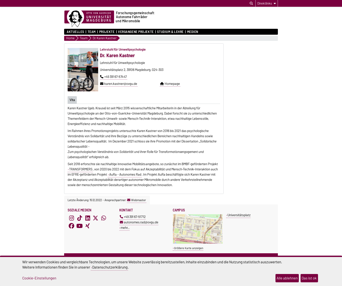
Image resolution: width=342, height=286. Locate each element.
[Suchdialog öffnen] (251, 3)
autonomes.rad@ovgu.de (139, 222)
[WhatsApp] (104, 218)
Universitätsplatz (239, 215)
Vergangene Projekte (136, 31)
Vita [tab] (72, 99)
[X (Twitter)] (95, 218)
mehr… (125, 227)
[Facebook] (71, 226)
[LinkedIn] (88, 218)
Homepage (170, 83)
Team (92, 31)
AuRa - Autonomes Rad (125, 174)
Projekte (107, 31)
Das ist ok (309, 278)
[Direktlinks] (267, 3)
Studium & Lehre (170, 31)
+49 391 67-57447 (113, 76)
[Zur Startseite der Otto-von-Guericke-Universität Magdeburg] (89, 19)
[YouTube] (80, 226)
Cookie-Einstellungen (39, 278)
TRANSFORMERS (80, 169)
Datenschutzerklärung (110, 267)
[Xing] (88, 226)
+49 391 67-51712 (133, 216)
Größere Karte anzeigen (188, 248)
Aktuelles (75, 31)
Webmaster (136, 200)
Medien (192, 31)
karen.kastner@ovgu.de (118, 83)
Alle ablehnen (287, 278)
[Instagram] (71, 218)
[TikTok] (80, 218)
